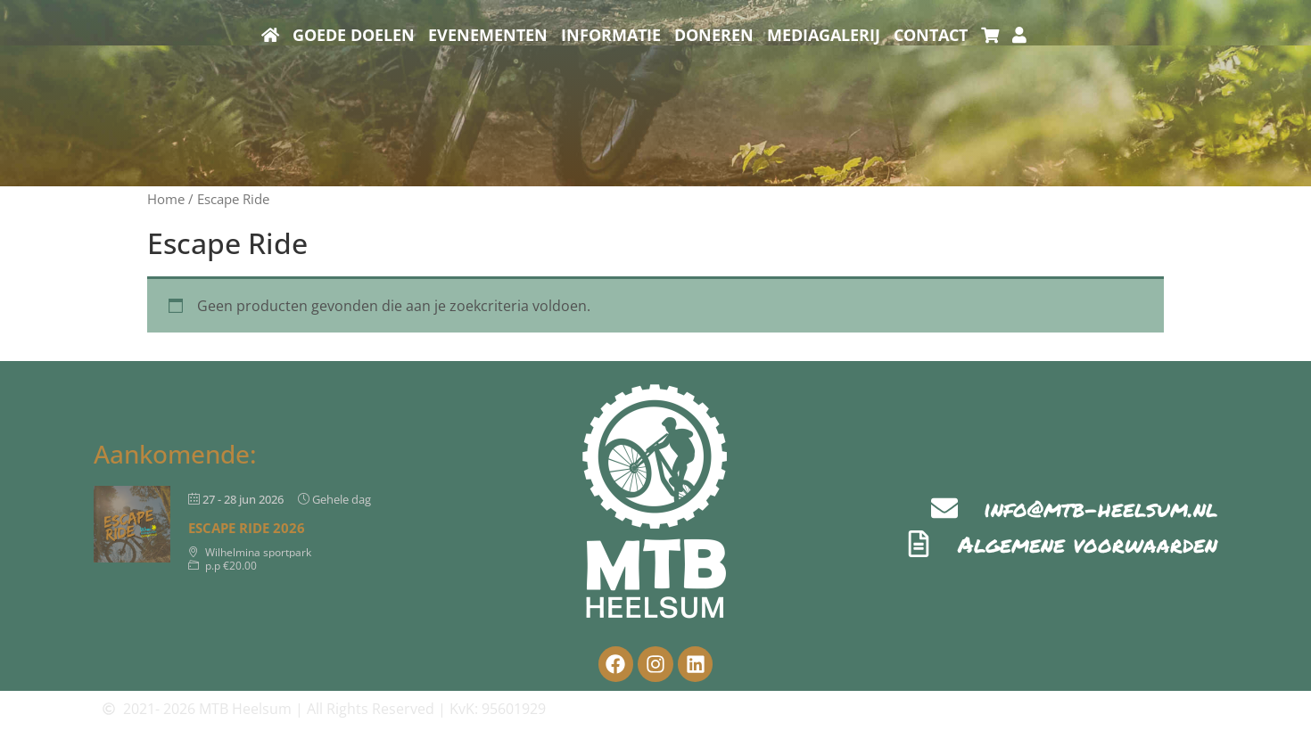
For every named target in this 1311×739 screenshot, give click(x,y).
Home (166, 199)
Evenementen (488, 34)
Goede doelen (354, 34)
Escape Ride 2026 (246, 528)
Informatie (611, 34)
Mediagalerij (823, 34)
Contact (931, 34)
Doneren (714, 34)
